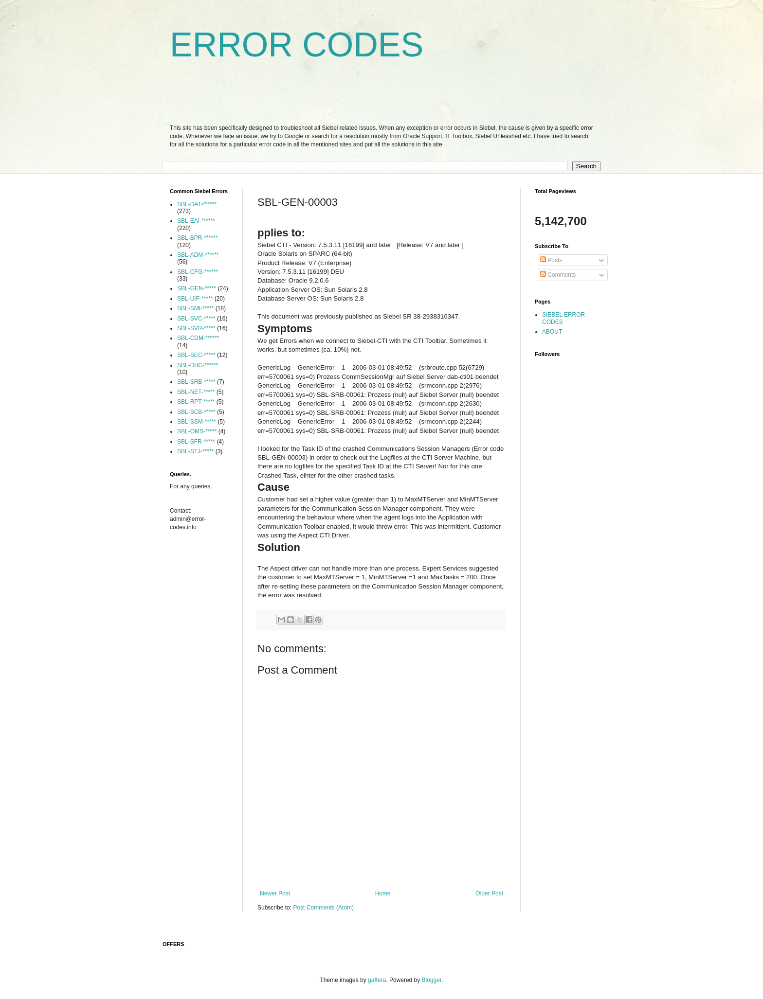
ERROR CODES (296, 45)
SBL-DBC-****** (197, 365)
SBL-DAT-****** (197, 204)
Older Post (489, 893)
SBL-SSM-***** (196, 421)
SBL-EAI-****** (196, 220)
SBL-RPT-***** (196, 401)
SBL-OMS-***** (197, 431)
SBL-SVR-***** (196, 328)
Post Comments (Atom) (323, 907)
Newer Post (275, 893)
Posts (551, 260)
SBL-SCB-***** (196, 412)
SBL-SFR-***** (196, 441)
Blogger (432, 980)
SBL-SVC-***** (196, 318)
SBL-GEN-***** (196, 288)
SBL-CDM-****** (198, 338)
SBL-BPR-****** (197, 237)
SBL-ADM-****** (197, 254)
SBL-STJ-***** (195, 451)
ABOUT (552, 331)
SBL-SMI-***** (195, 308)
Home (383, 893)
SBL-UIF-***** (195, 298)
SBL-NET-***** (196, 392)
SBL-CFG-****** (197, 271)
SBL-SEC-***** (196, 355)
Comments (558, 274)
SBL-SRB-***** (196, 381)
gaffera (377, 980)
